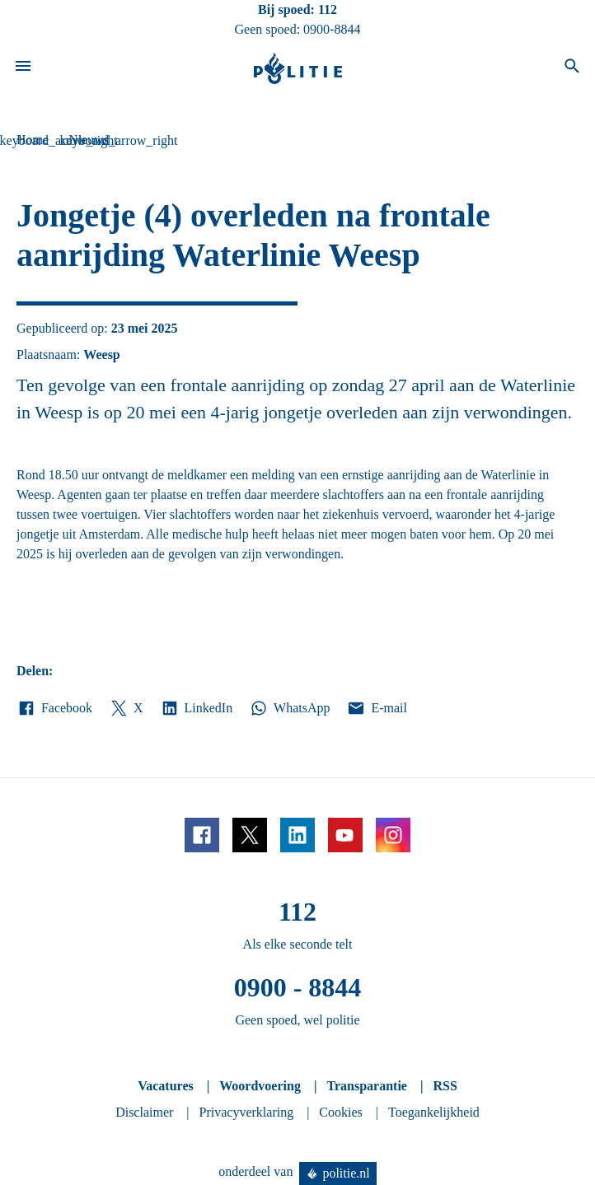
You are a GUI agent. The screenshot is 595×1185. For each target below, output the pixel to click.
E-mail (376, 708)
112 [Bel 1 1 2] (327, 9)
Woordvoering (260, 1086)
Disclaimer (144, 1112)
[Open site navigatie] (23, 68)
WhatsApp (289, 708)
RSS (445, 1086)
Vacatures (166, 1086)
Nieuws (88, 140)
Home (32, 140)
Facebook (54, 708)
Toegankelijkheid (434, 1112)
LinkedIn (196, 708)
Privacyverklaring (246, 1112)
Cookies (340, 1112)
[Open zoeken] (572, 68)
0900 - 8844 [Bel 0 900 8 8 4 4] (298, 987)
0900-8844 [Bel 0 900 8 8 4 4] (331, 29)
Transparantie (366, 1086)
